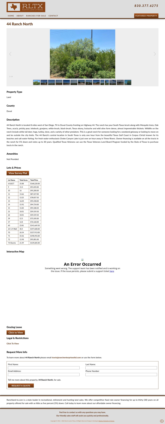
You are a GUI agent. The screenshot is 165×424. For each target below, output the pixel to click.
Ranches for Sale (36, 16)
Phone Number (92, 371)
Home (11, 16)
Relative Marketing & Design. (106, 421)
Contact (53, 16)
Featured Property (146, 16)
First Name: (13, 364)
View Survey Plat (18, 173)
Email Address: (14, 371)
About (20, 16)
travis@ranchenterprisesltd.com (66, 357)
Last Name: (90, 364)
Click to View (16, 332)
